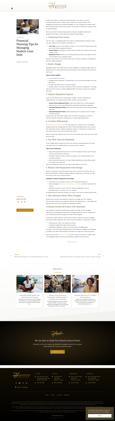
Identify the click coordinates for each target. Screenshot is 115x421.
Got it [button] (99, 415)
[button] (18, 201)
